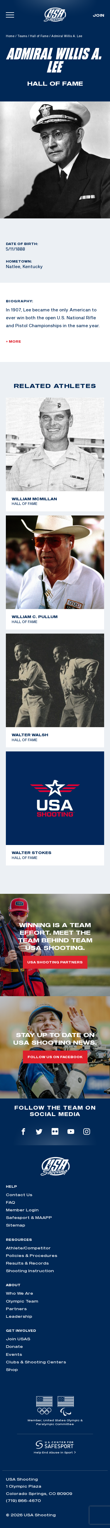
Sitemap (15, 1225)
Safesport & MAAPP (29, 1217)
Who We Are (19, 1293)
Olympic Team (22, 1301)
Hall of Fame (39, 36)
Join (98, 15)
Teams (22, 36)
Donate (14, 1346)
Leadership (19, 1316)
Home (10, 36)
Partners (16, 1308)
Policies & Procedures (31, 1255)
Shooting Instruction (30, 1270)
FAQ (10, 1202)
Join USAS (18, 1338)
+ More (13, 341)
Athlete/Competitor (28, 1248)
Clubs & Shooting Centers (36, 1362)
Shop (12, 1369)
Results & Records (27, 1263)
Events (14, 1354)
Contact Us (19, 1194)
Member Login (22, 1210)
